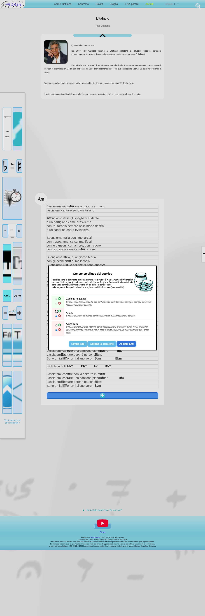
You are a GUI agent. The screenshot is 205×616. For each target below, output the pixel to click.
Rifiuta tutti (77, 344)
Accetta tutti (126, 344)
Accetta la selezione (102, 344)
